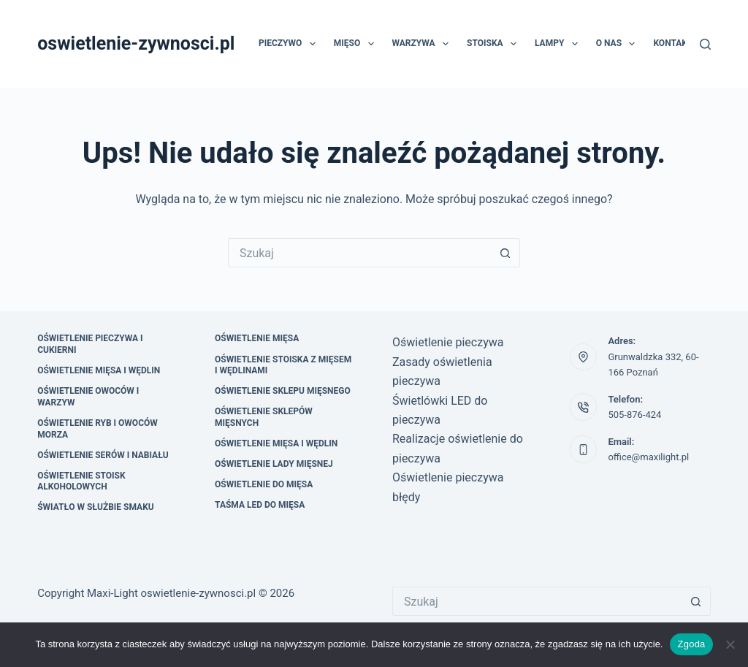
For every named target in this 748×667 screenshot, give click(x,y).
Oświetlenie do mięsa (264, 484)
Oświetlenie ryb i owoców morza (97, 429)
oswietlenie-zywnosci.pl (135, 43)
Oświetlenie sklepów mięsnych (264, 417)
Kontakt (672, 43)
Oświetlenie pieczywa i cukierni (89, 344)
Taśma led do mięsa (260, 505)
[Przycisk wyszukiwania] (505, 252)
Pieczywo (290, 44)
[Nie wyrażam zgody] (729, 644)
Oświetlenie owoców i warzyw (88, 397)
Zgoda (691, 644)
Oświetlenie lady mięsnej (274, 464)
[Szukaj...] (359, 252)
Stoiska (494, 44)
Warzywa (423, 44)
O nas (618, 44)
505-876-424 (634, 414)
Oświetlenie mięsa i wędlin (98, 370)
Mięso (357, 44)
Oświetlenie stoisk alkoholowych (81, 481)
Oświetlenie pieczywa (447, 342)
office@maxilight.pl (648, 456)
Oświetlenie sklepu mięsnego (283, 391)
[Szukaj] (705, 44)
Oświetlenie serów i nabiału (103, 455)
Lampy (559, 44)
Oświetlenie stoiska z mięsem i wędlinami (283, 365)
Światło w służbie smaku (95, 507)
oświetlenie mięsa (257, 338)
